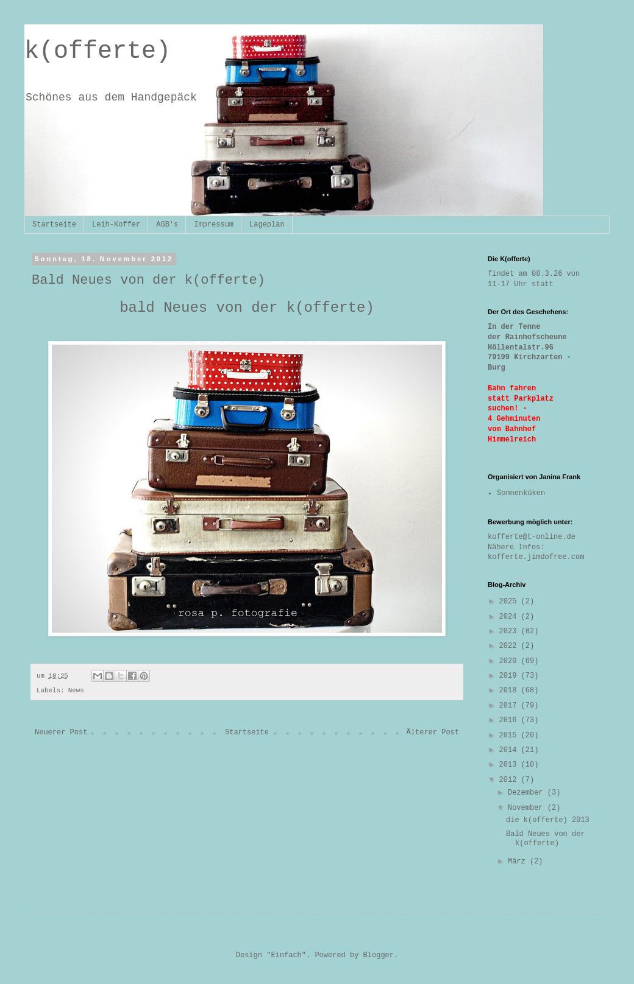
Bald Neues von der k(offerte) (545, 838)
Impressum (213, 224)
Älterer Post (433, 732)
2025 (510, 601)
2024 (510, 617)
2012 (510, 780)
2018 (510, 690)
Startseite (54, 224)
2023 (510, 631)
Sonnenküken (521, 493)
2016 (510, 720)
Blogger (378, 955)
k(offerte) (97, 51)
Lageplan (267, 224)
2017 (510, 705)
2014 (510, 750)
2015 (510, 735)
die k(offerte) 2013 (547, 820)
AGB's (167, 224)
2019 (510, 676)
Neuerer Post (61, 732)
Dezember (527, 793)
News (76, 690)
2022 (510, 646)
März (519, 861)
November (527, 808)
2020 (510, 661)
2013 (510, 765)
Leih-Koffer (116, 224)
